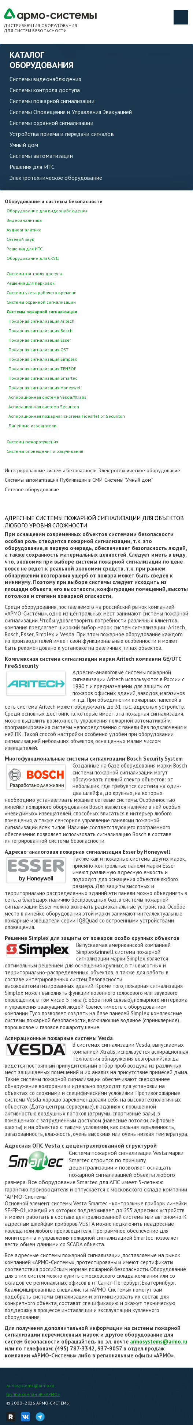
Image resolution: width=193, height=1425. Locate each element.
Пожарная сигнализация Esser (39, 340)
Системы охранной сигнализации (51, 122)
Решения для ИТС (32, 166)
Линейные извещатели (32, 425)
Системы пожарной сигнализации (52, 101)
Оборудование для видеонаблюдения (47, 210)
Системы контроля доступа (45, 90)
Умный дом (24, 144)
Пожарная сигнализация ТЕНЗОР (42, 368)
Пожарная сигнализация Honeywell (45, 387)
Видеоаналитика (24, 220)
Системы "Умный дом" (128, 480)
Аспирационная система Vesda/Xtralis (47, 397)
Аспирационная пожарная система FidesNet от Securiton (66, 416)
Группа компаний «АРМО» (33, 1394)
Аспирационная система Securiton (43, 406)
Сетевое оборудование (32, 489)
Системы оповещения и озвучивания (45, 451)
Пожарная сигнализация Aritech (41, 321)
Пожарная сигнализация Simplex (42, 359)
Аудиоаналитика (24, 229)
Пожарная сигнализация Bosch (40, 330)
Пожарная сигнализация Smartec (42, 378)
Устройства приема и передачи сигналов (62, 133)
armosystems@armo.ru (158, 1341)
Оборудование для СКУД (33, 258)
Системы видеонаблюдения (45, 79)
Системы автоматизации (41, 155)
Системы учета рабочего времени (42, 292)
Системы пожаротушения (32, 441)
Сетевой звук (20, 239)
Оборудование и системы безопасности (54, 201)
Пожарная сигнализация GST (38, 349)
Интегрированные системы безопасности (51, 470)
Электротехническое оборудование (56, 177)
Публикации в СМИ (81, 480)
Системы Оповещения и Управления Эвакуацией (71, 111)
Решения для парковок (31, 283)
